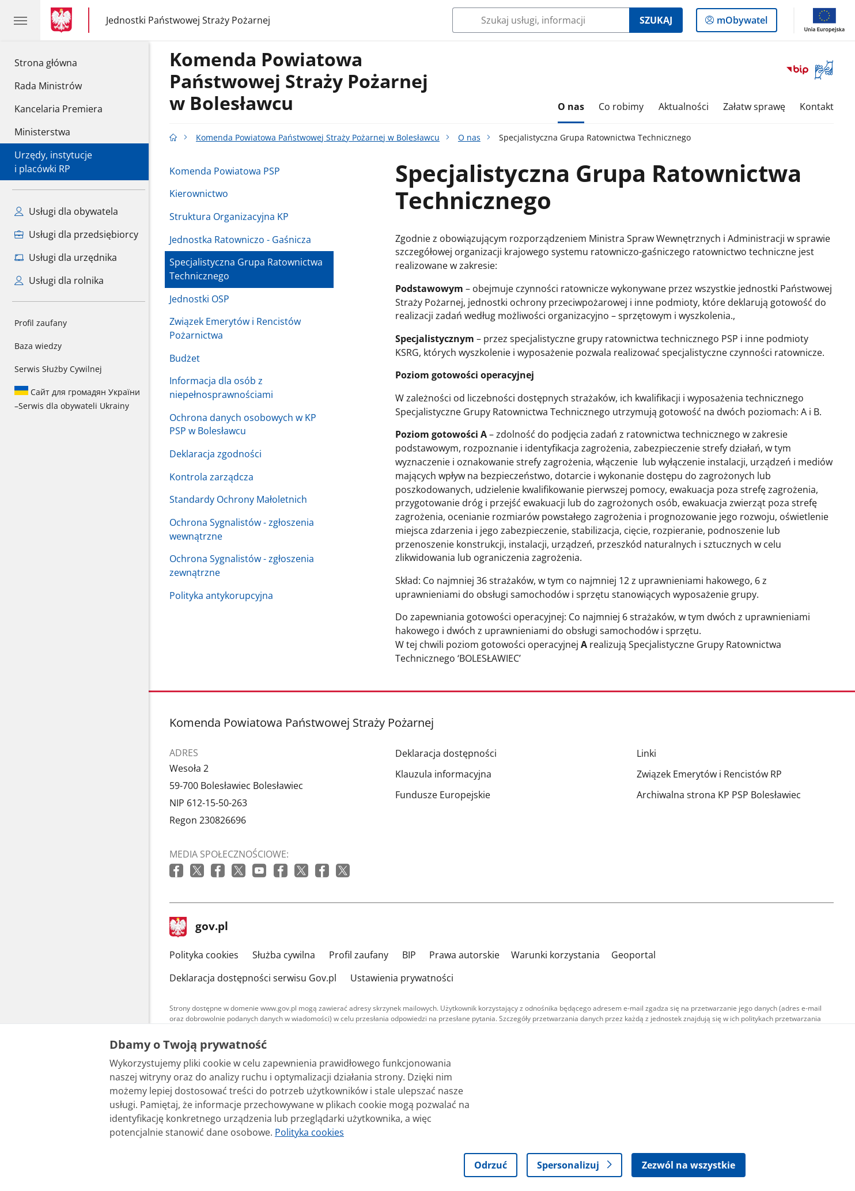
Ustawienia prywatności (404, 978)
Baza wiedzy (38, 345)
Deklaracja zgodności (218, 453)
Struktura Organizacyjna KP (232, 216)
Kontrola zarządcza (214, 477)
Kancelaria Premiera (58, 109)
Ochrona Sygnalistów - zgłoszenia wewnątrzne (244, 529)
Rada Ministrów (48, 85)
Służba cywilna (286, 955)
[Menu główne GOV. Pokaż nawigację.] (20, 20)
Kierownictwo (201, 193)
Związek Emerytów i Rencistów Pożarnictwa (238, 328)
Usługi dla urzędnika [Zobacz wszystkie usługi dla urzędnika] (65, 257)
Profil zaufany (40, 322)
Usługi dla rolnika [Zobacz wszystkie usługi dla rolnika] (59, 280)
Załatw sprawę (757, 106)
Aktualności (686, 106)
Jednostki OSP (202, 299)
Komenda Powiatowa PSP (227, 171)
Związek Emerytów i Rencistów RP (712, 774)
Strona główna (58, 62)
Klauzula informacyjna (446, 774)
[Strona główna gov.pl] (64, 20)
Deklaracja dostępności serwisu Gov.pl (255, 978)
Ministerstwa (42, 132)
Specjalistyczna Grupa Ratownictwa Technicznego (249, 269)
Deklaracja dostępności (449, 753)
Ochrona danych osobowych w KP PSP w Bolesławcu (245, 424)
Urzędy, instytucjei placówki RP (53, 162)
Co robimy (624, 106)
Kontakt (820, 106)
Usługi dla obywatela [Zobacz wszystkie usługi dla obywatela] (66, 211)
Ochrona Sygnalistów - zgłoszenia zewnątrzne (244, 565)
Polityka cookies (206, 955)
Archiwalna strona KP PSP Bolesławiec (722, 794)
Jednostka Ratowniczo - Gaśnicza (243, 239)
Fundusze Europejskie (445, 794)
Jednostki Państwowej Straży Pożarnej (188, 19)
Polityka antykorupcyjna (224, 595)
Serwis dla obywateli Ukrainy (77, 398)
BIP (412, 955)
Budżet (187, 358)
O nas (574, 106)
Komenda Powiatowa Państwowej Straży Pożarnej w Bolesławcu (301, 81)
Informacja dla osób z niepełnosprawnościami (224, 387)
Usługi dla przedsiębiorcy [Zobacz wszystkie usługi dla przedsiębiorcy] (76, 234)
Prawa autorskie (468, 955)
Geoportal (636, 955)
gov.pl (201, 927)
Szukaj (656, 20)
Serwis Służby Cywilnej (58, 368)
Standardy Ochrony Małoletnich (241, 499)
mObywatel (740, 22)
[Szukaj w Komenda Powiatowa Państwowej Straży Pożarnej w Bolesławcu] (540, 20)
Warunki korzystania (558, 955)
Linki (649, 753)
